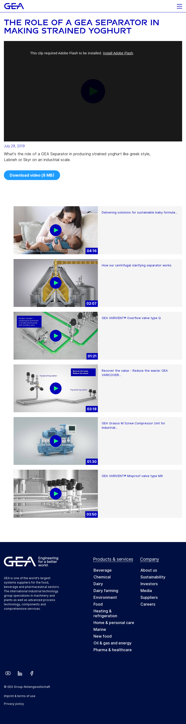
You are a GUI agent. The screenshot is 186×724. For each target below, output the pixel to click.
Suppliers (149, 597)
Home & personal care (113, 622)
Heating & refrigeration (105, 613)
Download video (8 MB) (32, 175)
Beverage (102, 570)
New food (102, 636)
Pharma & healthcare (112, 649)
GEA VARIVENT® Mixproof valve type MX (132, 476)
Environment (105, 597)
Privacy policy (14, 704)
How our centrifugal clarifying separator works (136, 265)
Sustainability (152, 577)
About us (148, 570)
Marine (99, 629)
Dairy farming (105, 590)
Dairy (98, 583)
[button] (179, 5)
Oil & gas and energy (112, 643)
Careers (147, 604)
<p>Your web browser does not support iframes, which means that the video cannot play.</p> (93, 91)
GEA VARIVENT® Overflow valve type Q (131, 318)
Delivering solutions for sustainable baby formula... (139, 212)
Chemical (102, 577)
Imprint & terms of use (19, 696)
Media (146, 590)
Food (98, 604)
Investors (149, 583)
